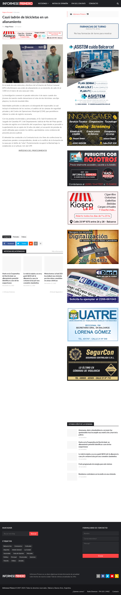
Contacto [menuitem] (93, 3)
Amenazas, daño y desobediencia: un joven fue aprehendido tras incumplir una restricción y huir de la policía (98, 432)
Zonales (21, 561)
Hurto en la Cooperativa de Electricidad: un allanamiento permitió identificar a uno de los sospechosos (11, 278)
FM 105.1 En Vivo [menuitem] (78, 3)
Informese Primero (79, 14)
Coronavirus (18, 546)
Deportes (6, 550)
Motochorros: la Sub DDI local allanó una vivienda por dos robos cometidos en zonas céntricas (53, 277)
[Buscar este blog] (16, 534)
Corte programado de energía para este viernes (95, 464)
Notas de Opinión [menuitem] (60, 3)
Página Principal (7, 12)
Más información (57, 251)
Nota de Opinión (18, 553)
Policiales (16, 12)
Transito (6, 561)
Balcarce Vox (8, 546)
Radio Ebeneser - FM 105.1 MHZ (98, 591)
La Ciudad (27, 550)
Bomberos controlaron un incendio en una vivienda (97, 474)
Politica (6, 557)
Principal (14, 557)
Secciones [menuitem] (42, 3)
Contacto (115, 591)
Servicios (32, 557)
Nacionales (7, 553)
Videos (24, 237)
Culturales (28, 546)
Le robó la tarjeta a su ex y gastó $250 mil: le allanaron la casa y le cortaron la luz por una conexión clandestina (32, 278)
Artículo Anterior (9, 292)
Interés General (17, 550)
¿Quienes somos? (78, 591)
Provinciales (23, 557)
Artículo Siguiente (56, 292)
